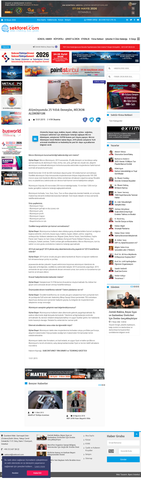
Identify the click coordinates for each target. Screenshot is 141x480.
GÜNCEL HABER (44, 39)
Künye (60, 20)
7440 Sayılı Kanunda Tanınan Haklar (126, 196)
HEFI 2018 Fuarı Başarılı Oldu (78, 419)
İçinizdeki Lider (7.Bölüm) (125, 250)
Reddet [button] (15, 473)
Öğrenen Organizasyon (124, 264)
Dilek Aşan (119, 168)
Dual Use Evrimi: (121, 271)
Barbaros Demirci (122, 159)
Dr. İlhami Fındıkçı (122, 178)
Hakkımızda (52, 20)
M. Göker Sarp (120, 240)
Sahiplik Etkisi (120, 205)
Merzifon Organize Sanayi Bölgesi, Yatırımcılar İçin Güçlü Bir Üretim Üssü (63, 446)
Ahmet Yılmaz (120, 152)
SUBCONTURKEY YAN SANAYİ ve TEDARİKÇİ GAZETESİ (65, 351)
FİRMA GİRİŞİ (90, 20)
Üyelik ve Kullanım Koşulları (92, 449)
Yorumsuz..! (119, 278)
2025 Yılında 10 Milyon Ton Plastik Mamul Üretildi (125, 163)
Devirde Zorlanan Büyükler (125, 181)
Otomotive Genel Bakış (124, 154)
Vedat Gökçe (120, 276)
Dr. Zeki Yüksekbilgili (123, 202)
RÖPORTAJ (59, 39)
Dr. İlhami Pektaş (121, 185)
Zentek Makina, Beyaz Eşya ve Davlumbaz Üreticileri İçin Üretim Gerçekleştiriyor (123, 315)
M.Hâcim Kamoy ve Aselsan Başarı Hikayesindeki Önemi (61, 454)
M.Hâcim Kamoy (121, 188)
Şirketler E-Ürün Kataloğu (116, 39)
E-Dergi (132, 39)
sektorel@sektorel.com (12, 454)
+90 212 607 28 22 (10, 449)
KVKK (87, 444)
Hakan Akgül (120, 226)
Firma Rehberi (97, 39)
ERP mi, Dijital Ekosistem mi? (126, 243)
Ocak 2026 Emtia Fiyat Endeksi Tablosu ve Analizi (125, 213)
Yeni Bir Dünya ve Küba (124, 221)
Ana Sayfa (41, 20)
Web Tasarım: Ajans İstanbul (128, 474)
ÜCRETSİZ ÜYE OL (107, 20)
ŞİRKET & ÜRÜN (72, 39)
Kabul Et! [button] (38, 473)
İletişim (68, 20)
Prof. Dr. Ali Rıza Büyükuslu (126, 254)
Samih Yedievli (121, 269)
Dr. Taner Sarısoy (122, 192)
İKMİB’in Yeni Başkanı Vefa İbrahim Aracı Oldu (63, 461)
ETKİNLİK (85, 39)
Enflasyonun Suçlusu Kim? (125, 257)
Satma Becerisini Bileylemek (126, 236)
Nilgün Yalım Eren (122, 247)
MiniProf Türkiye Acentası (38, 415)
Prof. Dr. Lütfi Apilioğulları (125, 261)
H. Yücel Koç (120, 219)
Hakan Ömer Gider (122, 233)
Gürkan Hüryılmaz (122, 209)
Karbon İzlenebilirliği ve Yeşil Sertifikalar (126, 172)
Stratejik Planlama (122, 229)
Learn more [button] (40, 466)
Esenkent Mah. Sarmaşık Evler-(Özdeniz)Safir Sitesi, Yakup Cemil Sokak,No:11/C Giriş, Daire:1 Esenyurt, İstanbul (16, 440)
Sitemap (88, 458)
